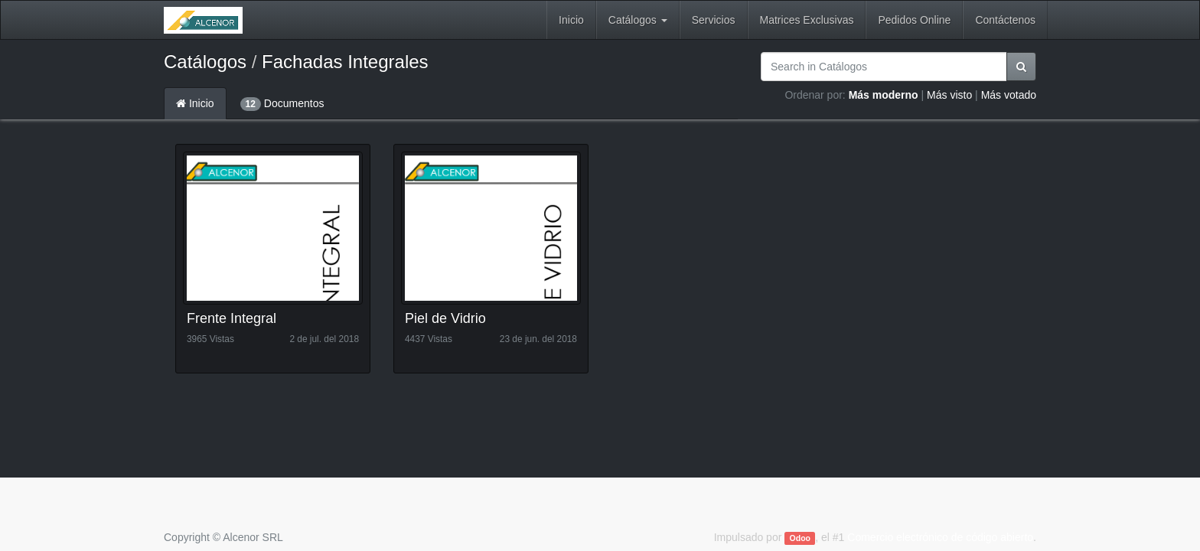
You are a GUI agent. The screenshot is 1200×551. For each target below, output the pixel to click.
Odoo (800, 538)
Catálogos (205, 61)
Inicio (195, 103)
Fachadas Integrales (345, 61)
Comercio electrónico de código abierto (940, 537)
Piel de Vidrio (445, 318)
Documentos (282, 104)
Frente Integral (231, 318)
